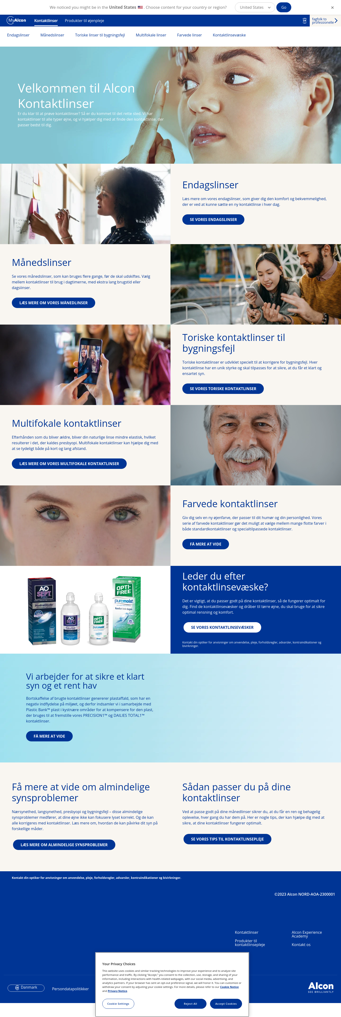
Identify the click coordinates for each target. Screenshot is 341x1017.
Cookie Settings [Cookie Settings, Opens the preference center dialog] (118, 1003)
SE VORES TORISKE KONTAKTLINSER (223, 388)
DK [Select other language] (304, 20)
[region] (172, 984)
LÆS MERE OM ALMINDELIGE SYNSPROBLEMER (64, 873)
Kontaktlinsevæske (229, 35)
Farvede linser (189, 35)
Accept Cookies (226, 1003)
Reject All (190, 1003)
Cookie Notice (229, 987)
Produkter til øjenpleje (84, 20)
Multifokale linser (151, 35)
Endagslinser (18, 35)
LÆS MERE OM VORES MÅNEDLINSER (53, 302)
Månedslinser (52, 35)
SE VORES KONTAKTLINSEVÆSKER (222, 627)
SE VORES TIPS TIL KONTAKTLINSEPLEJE (227, 867)
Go (283, 7)
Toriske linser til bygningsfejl (100, 35)
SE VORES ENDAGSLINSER (213, 219)
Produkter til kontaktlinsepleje (250, 971)
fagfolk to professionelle (323, 21)
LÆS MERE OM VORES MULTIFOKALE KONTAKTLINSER (69, 463)
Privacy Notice (117, 991)
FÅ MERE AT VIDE (205, 544)
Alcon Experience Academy (307, 963)
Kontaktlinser (46, 20)
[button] (255, 7)
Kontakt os (301, 973)
